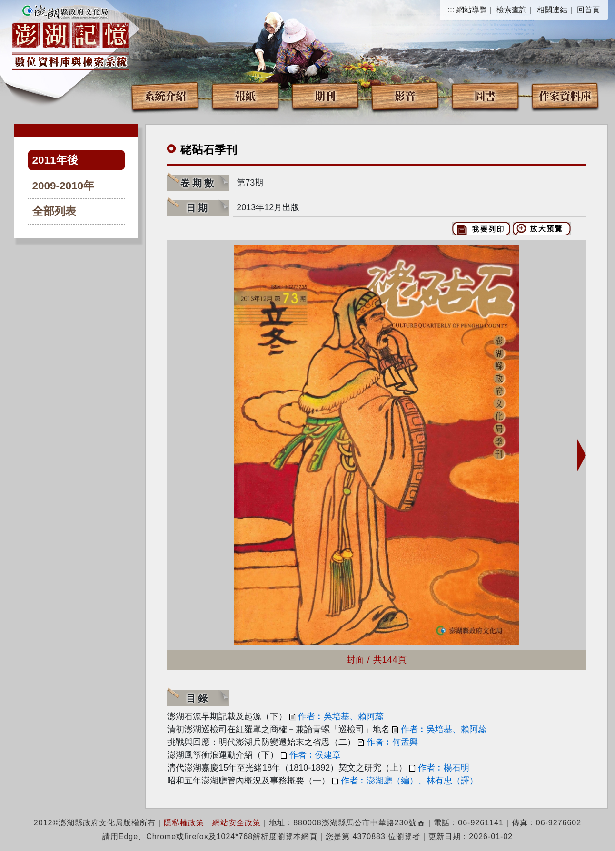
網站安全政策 (236, 823)
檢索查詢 (511, 10)
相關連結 (552, 10)
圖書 (485, 95)
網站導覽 (471, 10)
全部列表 (54, 211)
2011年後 (55, 160)
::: (451, 10)
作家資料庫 (565, 95)
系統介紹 (165, 95)
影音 (405, 95)
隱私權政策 (184, 823)
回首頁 (588, 10)
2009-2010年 (63, 186)
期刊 (325, 95)
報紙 (245, 95)
